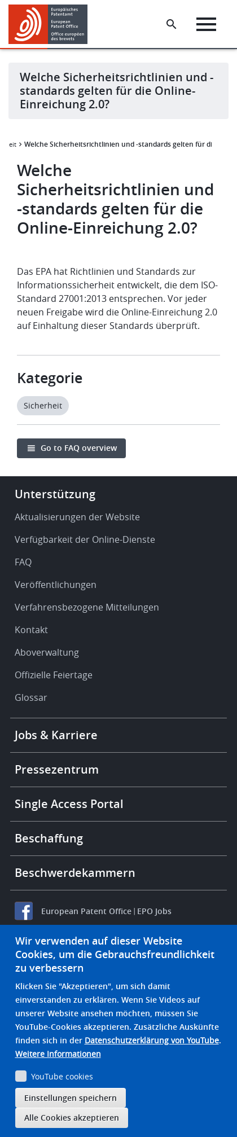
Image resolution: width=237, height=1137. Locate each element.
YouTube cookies (62, 1076)
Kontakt (31, 630)
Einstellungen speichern (70, 1097)
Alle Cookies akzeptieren (71, 1117)
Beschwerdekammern (75, 872)
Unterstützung (55, 494)
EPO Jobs (154, 911)
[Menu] (206, 24)
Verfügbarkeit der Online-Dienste (85, 539)
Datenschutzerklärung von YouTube (152, 1040)
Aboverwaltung (47, 652)
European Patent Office (86, 911)
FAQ (23, 562)
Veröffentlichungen (55, 584)
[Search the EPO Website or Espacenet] (171, 24)
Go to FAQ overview (79, 447)
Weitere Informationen (58, 1053)
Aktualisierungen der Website (77, 517)
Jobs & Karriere (56, 735)
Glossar (31, 697)
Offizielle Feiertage (54, 675)
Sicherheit (43, 405)
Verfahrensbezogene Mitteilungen (87, 607)
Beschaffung (49, 838)
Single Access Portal (69, 803)
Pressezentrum (57, 769)
